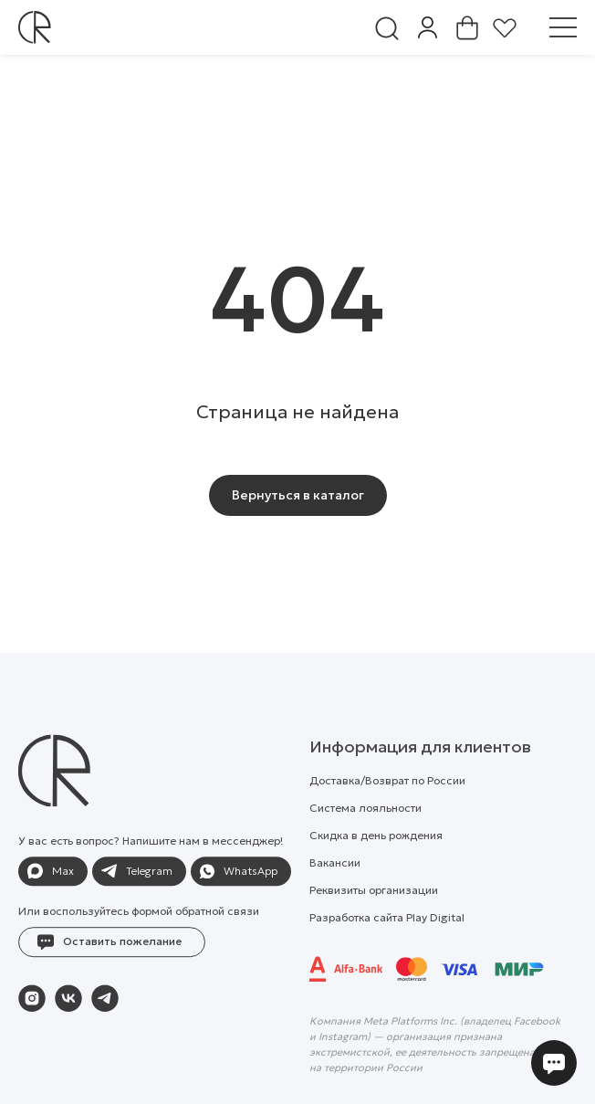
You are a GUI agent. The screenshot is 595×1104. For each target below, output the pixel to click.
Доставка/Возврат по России (387, 818)
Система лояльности (365, 846)
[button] (111, 981)
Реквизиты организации (373, 928)
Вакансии (334, 901)
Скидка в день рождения (376, 873)
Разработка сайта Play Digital (387, 955)
